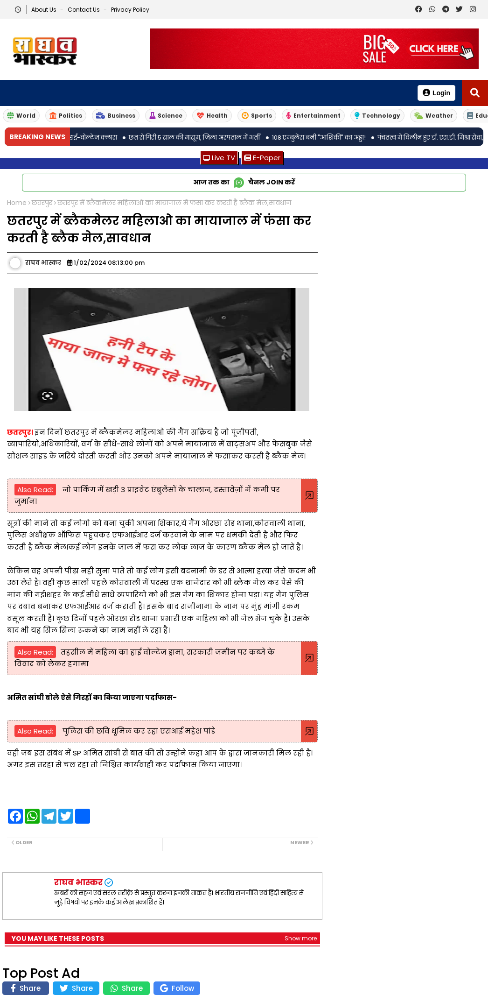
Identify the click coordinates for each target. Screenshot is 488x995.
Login (436, 93)
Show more (301, 938)
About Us (44, 10)
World (21, 116)
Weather (433, 116)
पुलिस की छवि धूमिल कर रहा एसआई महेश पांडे (138, 731)
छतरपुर (42, 202)
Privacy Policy (130, 10)
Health (212, 116)
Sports (257, 116)
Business (115, 116)
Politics (65, 116)
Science (165, 116)
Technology (377, 116)
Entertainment (313, 116)
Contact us (84, 10)
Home (17, 202)
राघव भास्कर (78, 882)
